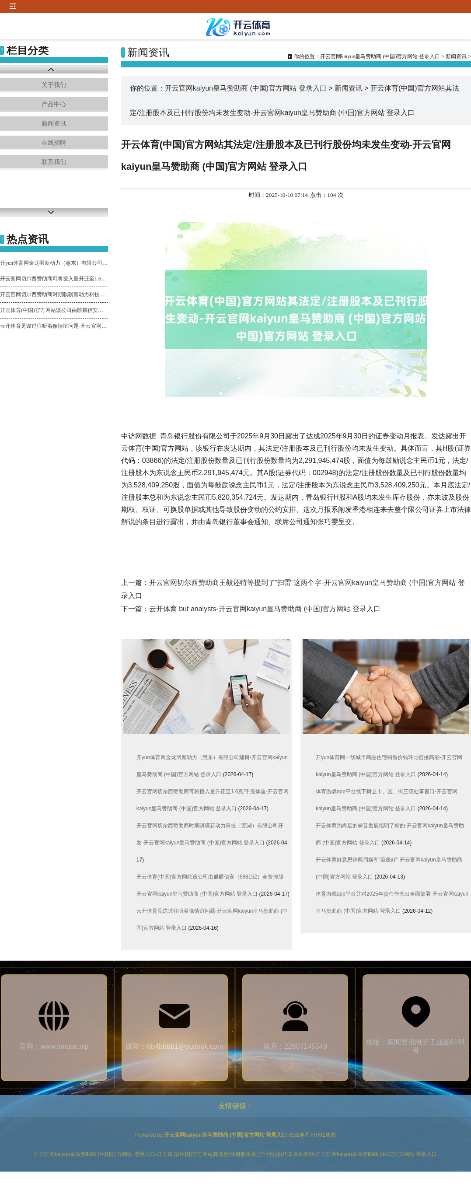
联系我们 (54, 162)
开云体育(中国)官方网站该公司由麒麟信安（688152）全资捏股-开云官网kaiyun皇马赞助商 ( (54, 310)
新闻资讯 (54, 123)
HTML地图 (323, 1135)
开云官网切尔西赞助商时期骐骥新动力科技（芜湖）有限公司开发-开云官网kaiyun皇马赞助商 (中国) (54, 294)
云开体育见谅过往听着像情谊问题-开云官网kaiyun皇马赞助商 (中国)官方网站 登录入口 (54, 326)
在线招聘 (54, 143)
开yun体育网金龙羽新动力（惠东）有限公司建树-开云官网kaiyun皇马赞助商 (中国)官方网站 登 (54, 263)
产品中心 (54, 104)
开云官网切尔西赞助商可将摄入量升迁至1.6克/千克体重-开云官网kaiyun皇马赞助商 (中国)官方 (54, 279)
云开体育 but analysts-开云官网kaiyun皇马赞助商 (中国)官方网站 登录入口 (264, 609)
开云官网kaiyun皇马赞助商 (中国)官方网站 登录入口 (380, 56)
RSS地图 (299, 1135)
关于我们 (54, 85)
